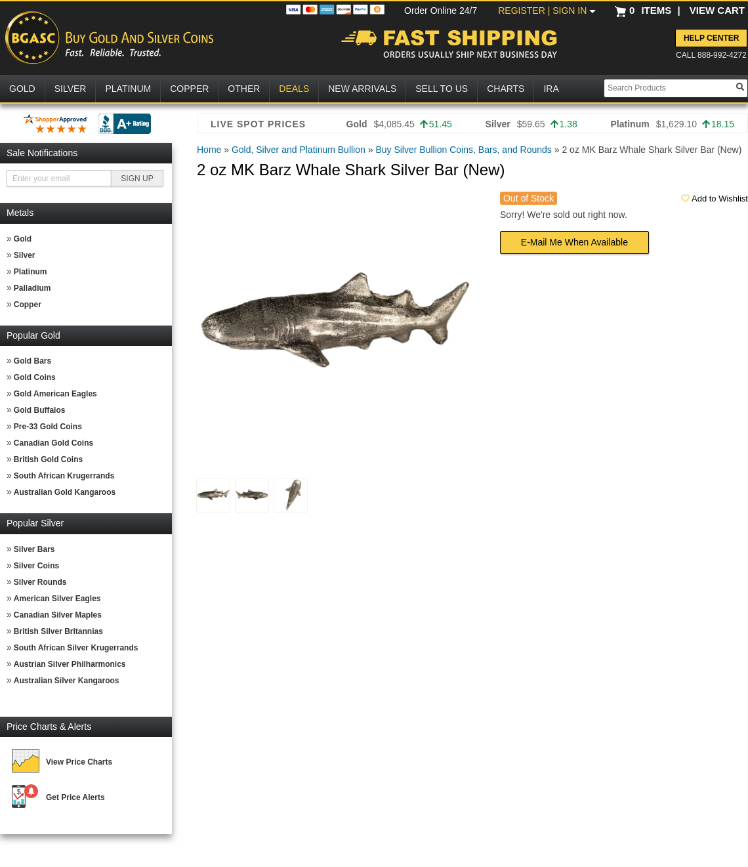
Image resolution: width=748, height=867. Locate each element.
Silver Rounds (40, 582)
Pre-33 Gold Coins (48, 426)
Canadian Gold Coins (53, 443)
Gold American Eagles (55, 393)
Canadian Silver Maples (58, 615)
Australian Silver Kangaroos (66, 680)
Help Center (711, 38)
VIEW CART (717, 10)
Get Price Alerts (75, 797)
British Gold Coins (48, 459)
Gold (22, 238)
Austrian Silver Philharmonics (70, 664)
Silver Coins (36, 565)
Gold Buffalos (40, 410)
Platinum (30, 271)
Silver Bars (34, 549)
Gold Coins (35, 377)
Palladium (32, 288)
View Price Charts (79, 762)
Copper (27, 304)
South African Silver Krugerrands (76, 647)
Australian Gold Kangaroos (64, 492)
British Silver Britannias (58, 631)
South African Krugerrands (64, 475)
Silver (24, 255)
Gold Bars (32, 361)
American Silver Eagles (57, 598)
